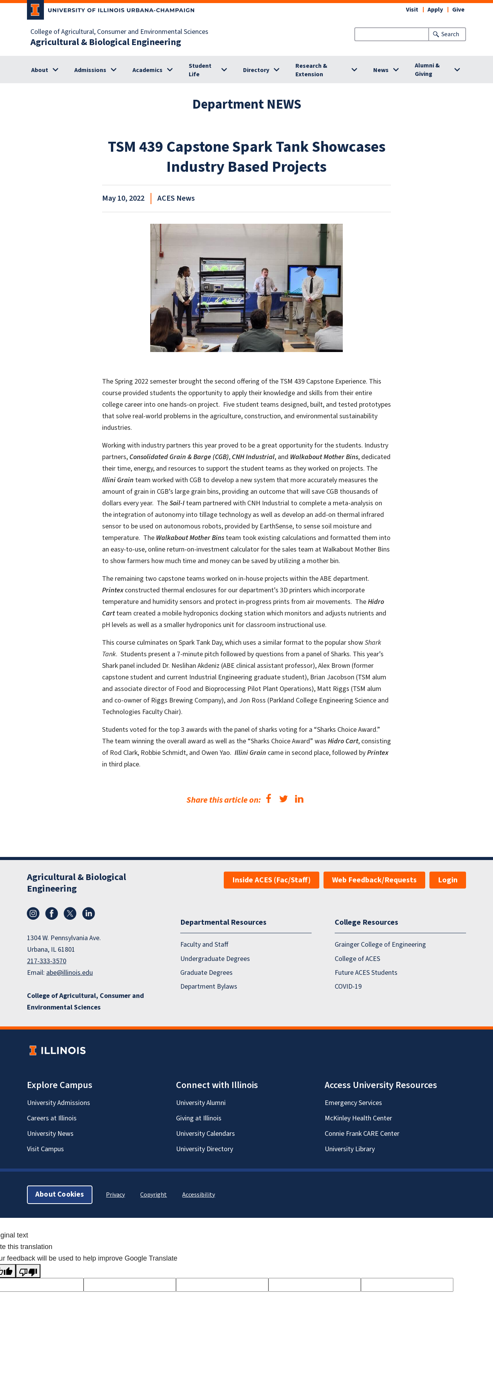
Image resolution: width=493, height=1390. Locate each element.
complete (312, 503)
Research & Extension (311, 70)
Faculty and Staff (204, 945)
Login (448, 880)
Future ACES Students (366, 973)
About (39, 70)
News (381, 70)
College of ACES (357, 959)
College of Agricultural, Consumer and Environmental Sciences (119, 32)
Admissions (90, 70)
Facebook (51, 913)
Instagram (33, 913)
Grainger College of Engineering (380, 945)
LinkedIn (88, 913)
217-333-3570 (46, 961)
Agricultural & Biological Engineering (105, 42)
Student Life (200, 70)
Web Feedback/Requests (374, 880)
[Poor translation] (28, 1271)
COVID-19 (348, 987)
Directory (256, 70)
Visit (412, 9)
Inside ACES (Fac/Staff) (271, 880)
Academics (147, 70)
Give (458, 9)
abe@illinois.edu (69, 973)
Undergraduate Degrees (215, 959)
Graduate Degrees (206, 973)
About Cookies (59, 1194)
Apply (435, 9)
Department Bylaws (208, 987)
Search (450, 34)
